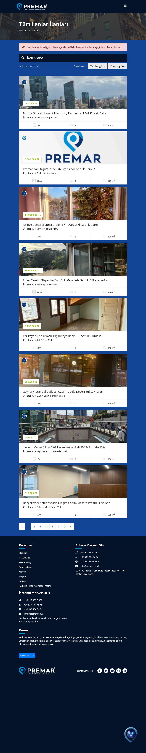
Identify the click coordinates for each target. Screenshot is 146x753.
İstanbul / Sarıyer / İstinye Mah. (40, 228)
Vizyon (22, 576)
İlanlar (35, 30)
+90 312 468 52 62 (87, 552)
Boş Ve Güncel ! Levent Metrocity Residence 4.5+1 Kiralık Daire (64, 113)
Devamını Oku (27, 655)
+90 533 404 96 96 (86, 557)
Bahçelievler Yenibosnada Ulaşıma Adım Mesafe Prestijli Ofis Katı (67, 503)
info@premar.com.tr (87, 566)
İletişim (22, 581)
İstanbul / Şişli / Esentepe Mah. (40, 117)
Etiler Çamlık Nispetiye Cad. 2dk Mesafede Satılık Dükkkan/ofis (65, 280)
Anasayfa (23, 30)
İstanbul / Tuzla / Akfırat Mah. (39, 173)
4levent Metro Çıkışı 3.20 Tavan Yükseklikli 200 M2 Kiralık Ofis (64, 447)
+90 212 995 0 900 (30, 600)
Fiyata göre (117, 66)
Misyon (22, 572)
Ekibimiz (23, 553)
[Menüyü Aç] (125, 6)
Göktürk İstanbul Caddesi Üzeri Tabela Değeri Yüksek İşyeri (63, 391)
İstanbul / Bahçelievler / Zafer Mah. (42, 507)
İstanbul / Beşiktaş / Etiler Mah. (40, 284)
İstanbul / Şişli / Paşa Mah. (38, 340)
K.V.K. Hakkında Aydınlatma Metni (35, 586)
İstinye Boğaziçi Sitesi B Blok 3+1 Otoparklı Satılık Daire (60, 224)
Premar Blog (25, 562)
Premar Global (26, 567)
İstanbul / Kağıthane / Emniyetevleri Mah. (45, 451)
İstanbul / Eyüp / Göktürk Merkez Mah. (44, 395)
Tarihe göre (97, 66)
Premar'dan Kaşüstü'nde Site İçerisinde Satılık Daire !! (59, 169)
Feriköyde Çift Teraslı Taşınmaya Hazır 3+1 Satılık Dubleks (62, 336)
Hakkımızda (24, 557)
